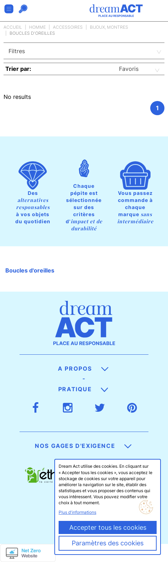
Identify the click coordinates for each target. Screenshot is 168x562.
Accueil (13, 27)
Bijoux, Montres (109, 27)
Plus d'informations (77, 512)
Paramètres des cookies (107, 543)
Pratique (83, 389)
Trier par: (18, 68)
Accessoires (68, 27)
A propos (83, 368)
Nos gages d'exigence (83, 445)
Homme (37, 27)
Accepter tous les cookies (107, 527)
